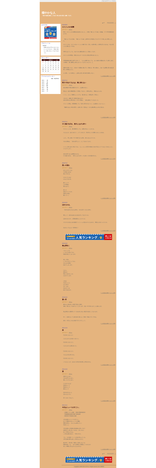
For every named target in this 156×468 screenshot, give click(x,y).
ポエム (70, 29)
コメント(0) (112, 76)
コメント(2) (112, 117)
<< (44, 60)
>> (57, 60)
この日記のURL (105, 76)
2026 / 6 (50, 60)
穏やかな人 (48, 12)
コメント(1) (112, 158)
